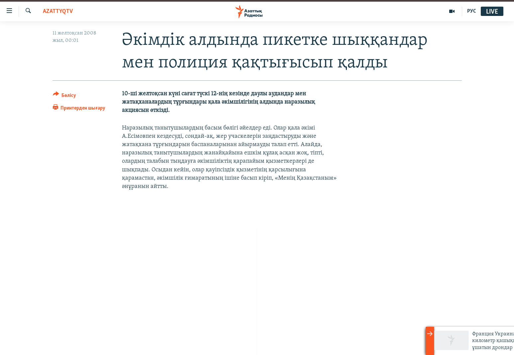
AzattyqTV (58, 11)
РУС (471, 11)
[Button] (64, 96)
